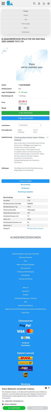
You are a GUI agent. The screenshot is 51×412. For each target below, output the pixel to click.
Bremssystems (25, 268)
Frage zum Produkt (25, 118)
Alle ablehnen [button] (37, 408)
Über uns (25, 287)
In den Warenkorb (25, 113)
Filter (25, 261)
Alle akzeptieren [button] (14, 408)
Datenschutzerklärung (25, 305)
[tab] (25, 181)
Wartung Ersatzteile (25, 257)
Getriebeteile (25, 275)
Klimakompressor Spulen (35, 228)
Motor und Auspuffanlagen (25, 264)
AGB (25, 302)
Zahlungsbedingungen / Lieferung (25, 298)
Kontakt (25, 295)
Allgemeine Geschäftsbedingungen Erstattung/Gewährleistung (25, 309)
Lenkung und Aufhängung (25, 272)
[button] (17, 64)
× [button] (48, 388)
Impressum (25, 291)
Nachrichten (25, 312)
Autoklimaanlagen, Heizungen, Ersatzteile (25, 254)
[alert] (25, 398)
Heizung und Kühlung (25, 279)
